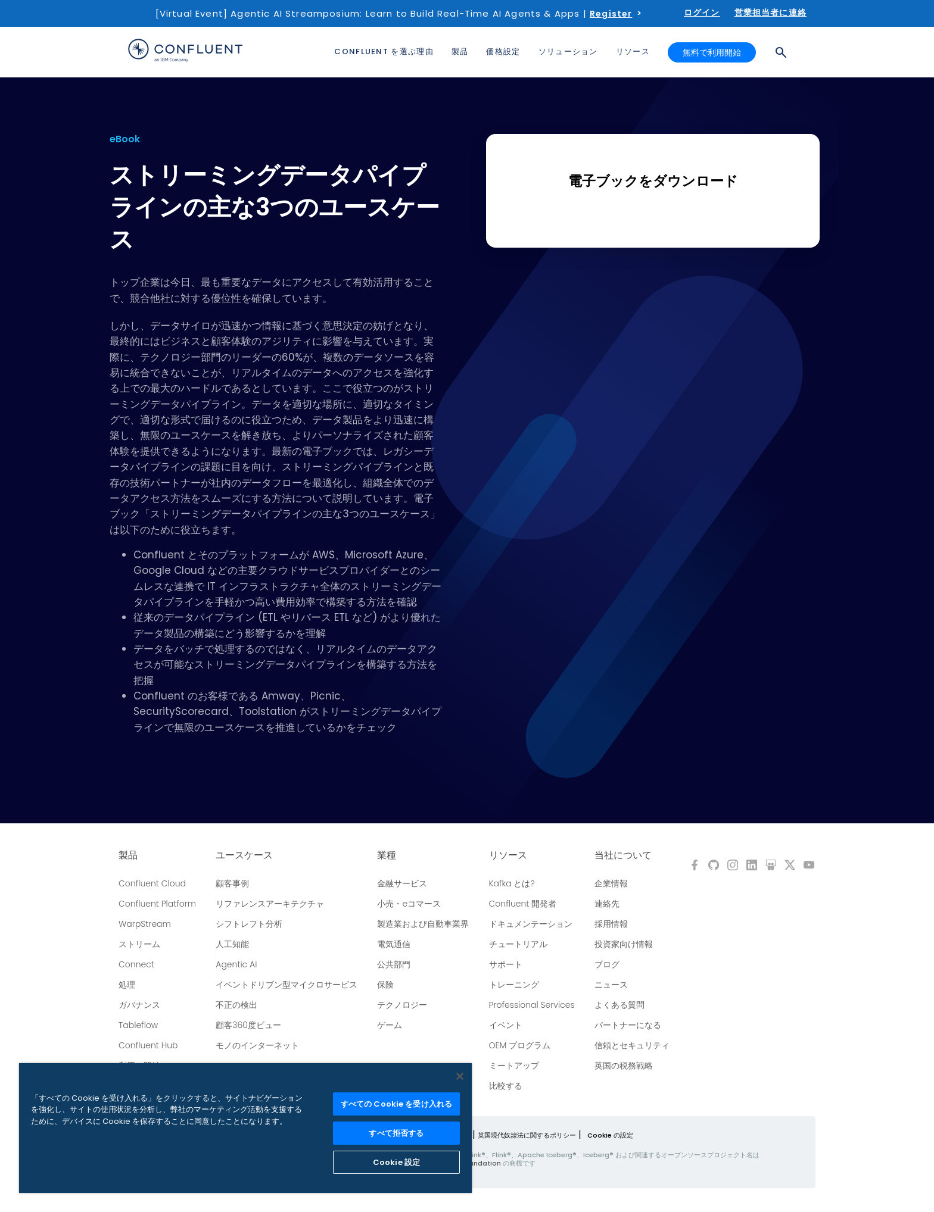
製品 (128, 855)
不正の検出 (236, 1005)
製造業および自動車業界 (423, 924)
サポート (505, 964)
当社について (623, 855)
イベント (505, 1025)
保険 (385, 985)
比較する (505, 1086)
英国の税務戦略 (623, 1066)
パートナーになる (627, 1025)
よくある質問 (619, 1005)
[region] (245, 1128)
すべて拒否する (396, 1133)
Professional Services (532, 1005)
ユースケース (244, 855)
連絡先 (606, 904)
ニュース (611, 985)
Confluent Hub (148, 1045)
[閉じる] (459, 1076)
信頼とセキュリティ (632, 1045)
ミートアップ (514, 1066)
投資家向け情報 (623, 944)
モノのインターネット (257, 1045)
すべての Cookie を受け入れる (396, 1104)
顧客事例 (232, 883)
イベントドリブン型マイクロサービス (286, 985)
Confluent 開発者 (523, 904)
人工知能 (232, 944)
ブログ (606, 964)
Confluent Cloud (152, 883)
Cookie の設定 (610, 1135)
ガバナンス (139, 1005)
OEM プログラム (520, 1045)
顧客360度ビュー (248, 1025)
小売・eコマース (409, 904)
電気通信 (393, 944)
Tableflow (138, 1025)
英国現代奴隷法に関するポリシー (527, 1135)
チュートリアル (518, 944)
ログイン (702, 12)
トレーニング (514, 985)
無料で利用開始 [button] (712, 52)
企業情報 (611, 883)
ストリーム (139, 944)
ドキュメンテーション (530, 924)
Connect (136, 964)
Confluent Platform (157, 904)
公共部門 (393, 964)
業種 (386, 855)
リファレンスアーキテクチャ (270, 904)
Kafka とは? (512, 883)
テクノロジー (402, 1005)
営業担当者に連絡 (770, 12)
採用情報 (611, 924)
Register (611, 14)
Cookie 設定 (396, 1162)
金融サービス (402, 883)
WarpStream (145, 924)
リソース (508, 855)
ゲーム (389, 1025)
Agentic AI (236, 964)
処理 (127, 985)
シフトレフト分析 (249, 924)
